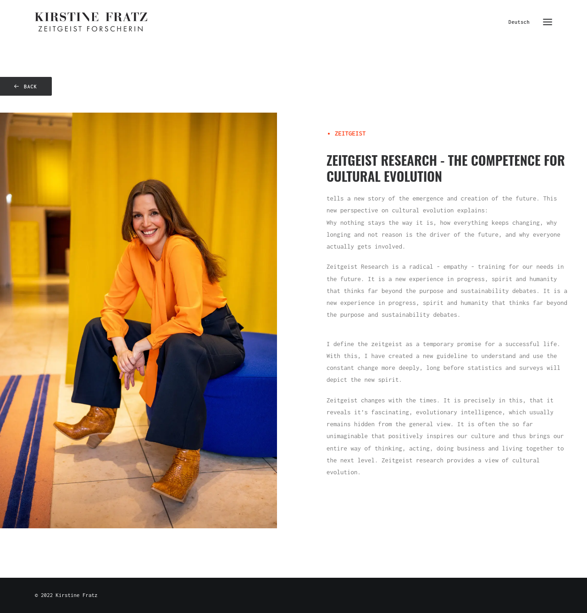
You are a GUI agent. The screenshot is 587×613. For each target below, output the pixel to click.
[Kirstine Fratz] (91, 22)
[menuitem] (521, 22)
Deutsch (519, 22)
